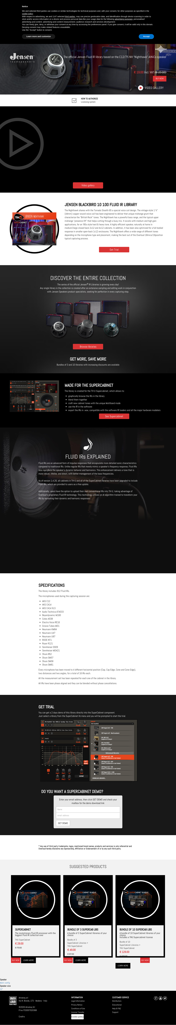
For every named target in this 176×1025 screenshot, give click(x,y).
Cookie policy (77, 1017)
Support (115, 1012)
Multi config (5, 982)
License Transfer (77, 1012)
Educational (117, 1004)
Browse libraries (88, 346)
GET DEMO (63, 823)
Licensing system (89, 100)
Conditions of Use (78, 1008)
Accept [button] (146, 36)
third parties (70, 16)
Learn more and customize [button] (38, 36)
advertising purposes (124, 19)
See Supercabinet (114, 416)
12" (1, 989)
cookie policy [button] (27, 14)
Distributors (116, 1001)
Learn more (28, 960)
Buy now (15, 960)
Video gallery (154, 88)
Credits (22, 1016)
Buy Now (160, 78)
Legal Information (78, 1001)
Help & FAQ (116, 1008)
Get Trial (114, 249)
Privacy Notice (76, 1004)
